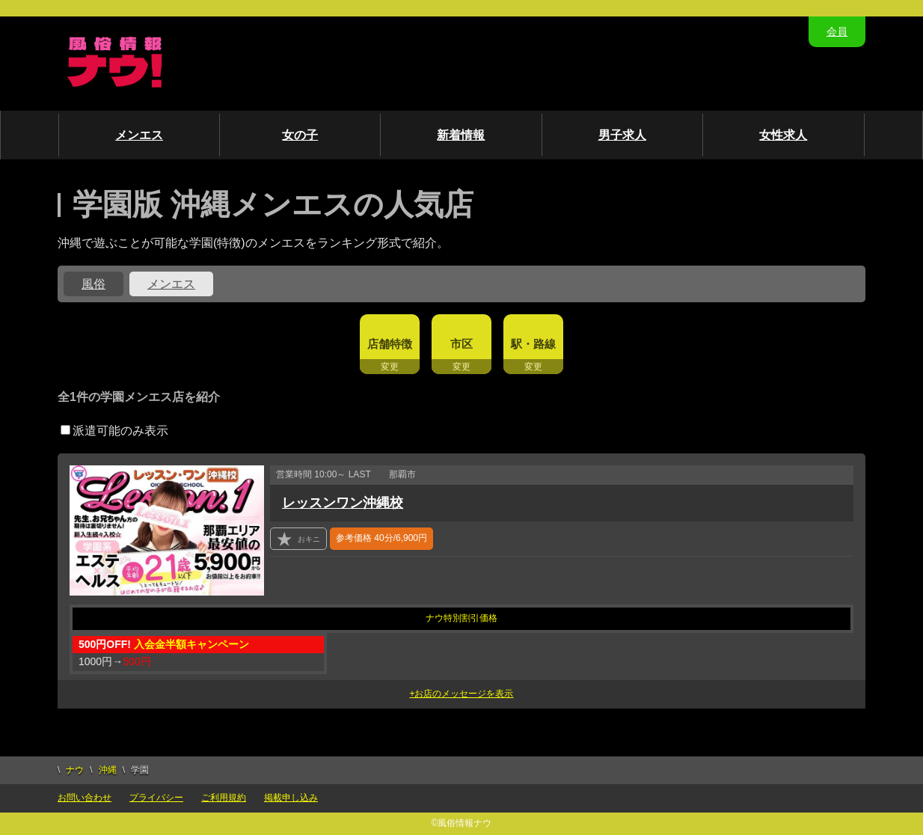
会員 (837, 31)
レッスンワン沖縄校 (342, 502)
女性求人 (783, 135)
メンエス (139, 135)
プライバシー (156, 797)
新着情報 (461, 135)
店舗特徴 (389, 343)
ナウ (75, 770)
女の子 (300, 135)
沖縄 (108, 770)
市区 (461, 343)
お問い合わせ (84, 797)
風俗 (93, 284)
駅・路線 (533, 343)
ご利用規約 (223, 797)
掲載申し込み (291, 797)
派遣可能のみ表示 (114, 430)
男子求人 (622, 135)
